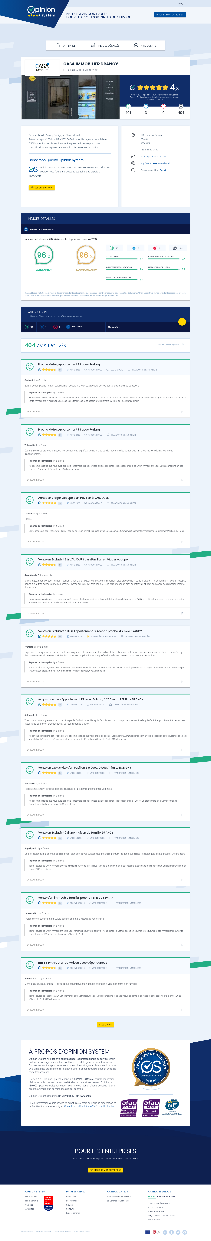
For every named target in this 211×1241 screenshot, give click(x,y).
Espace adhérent (73, 1213)
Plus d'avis (105, 1024)
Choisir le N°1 (71, 1197)
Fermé (163, 170)
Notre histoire (31, 1197)
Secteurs (70, 1209)
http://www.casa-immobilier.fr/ (155, 163)
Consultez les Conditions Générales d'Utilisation (89, 1106)
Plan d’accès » (154, 1219)
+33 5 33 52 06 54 (155, 1207)
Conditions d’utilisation (43, 1232)
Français (181, 3)
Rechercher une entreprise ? (118, 1197)
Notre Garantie (31, 1201)
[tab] (152, 1196)
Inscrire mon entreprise (170, 14)
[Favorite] (182, 322)
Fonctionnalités (72, 1201)
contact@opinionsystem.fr (159, 1203)
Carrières (29, 1205)
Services (69, 1205)
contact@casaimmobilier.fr (154, 156)
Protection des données (63, 1232)
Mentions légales (27, 1232)
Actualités (29, 1209)
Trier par (168, 344)
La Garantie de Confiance (118, 1201)
